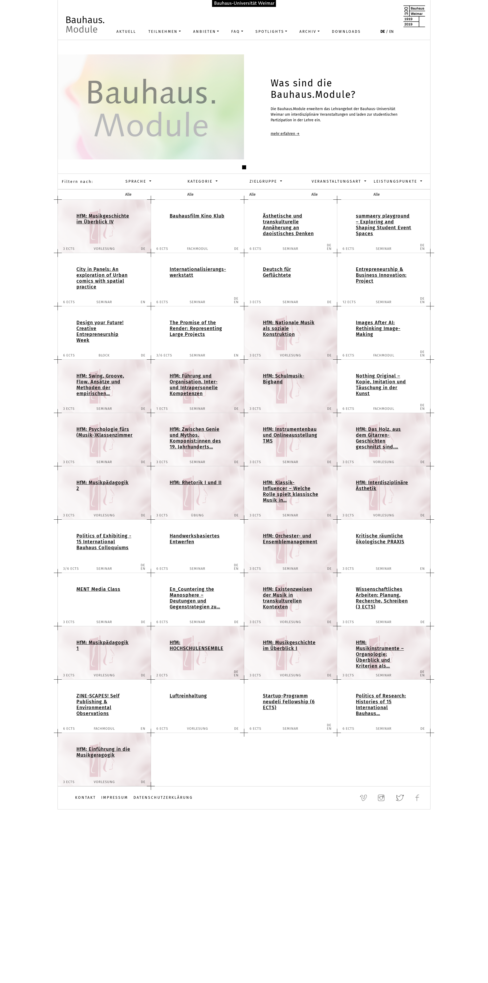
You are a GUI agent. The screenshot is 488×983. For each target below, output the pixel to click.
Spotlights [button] (269, 31)
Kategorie (201, 181)
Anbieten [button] (204, 31)
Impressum (114, 797)
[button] (244, 167)
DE (382, 31)
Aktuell (126, 31)
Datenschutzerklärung (163, 797)
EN (391, 31)
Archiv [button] (307, 31)
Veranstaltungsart (337, 181)
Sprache (136, 181)
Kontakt (85, 797)
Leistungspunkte (396, 181)
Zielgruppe (264, 181)
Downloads (346, 31)
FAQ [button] (235, 31)
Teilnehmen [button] (163, 31)
